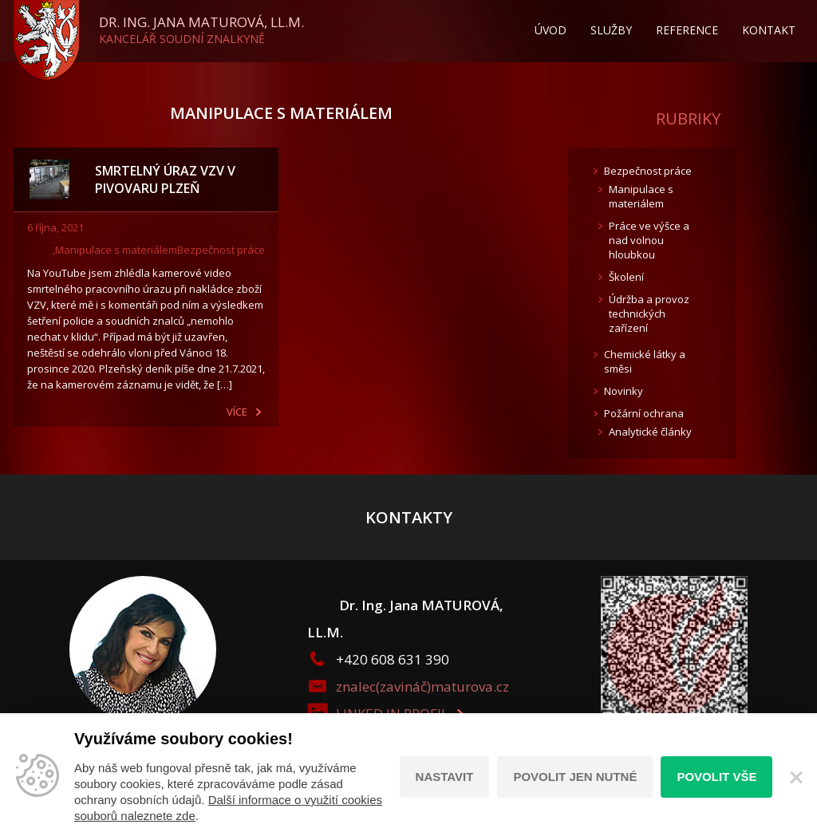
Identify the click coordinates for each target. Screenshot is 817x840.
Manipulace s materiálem (116, 250)
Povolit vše (716, 776)
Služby (611, 29)
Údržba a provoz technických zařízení (649, 313)
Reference (687, 29)
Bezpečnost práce (221, 250)
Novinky (623, 391)
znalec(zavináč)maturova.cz (422, 686)
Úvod (550, 29)
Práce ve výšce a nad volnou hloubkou (649, 240)
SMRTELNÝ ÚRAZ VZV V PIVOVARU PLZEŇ (165, 179)
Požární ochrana (644, 413)
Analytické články (650, 431)
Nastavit (445, 776)
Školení (626, 277)
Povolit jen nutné (575, 776)
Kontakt (768, 29)
